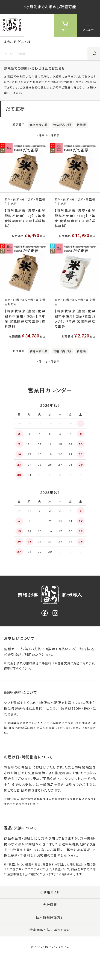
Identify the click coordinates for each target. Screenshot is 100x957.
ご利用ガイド (50, 892)
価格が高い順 (62, 125)
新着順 (81, 125)
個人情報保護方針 (50, 917)
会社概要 (50, 905)
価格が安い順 (38, 125)
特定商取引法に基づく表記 (50, 930)
